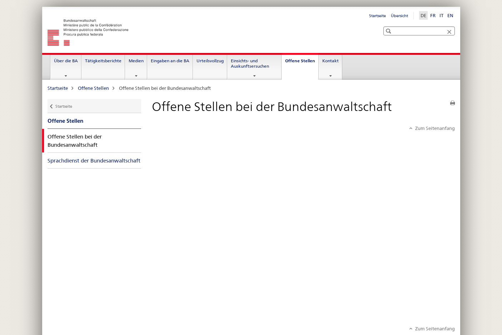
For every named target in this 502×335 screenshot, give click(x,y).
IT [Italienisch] (441, 15)
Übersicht (399, 15)
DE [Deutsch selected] (423, 15)
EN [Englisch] (450, 15)
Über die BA (66, 60)
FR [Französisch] (433, 15)
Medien (136, 60)
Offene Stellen (301, 63)
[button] (389, 27)
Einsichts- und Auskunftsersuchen (250, 63)
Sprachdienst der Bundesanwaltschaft (94, 160)
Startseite (377, 15)
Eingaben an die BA (170, 60)
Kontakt (330, 60)
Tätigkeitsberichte (103, 60)
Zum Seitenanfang (434, 128)
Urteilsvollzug (210, 60)
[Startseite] (149, 32)
